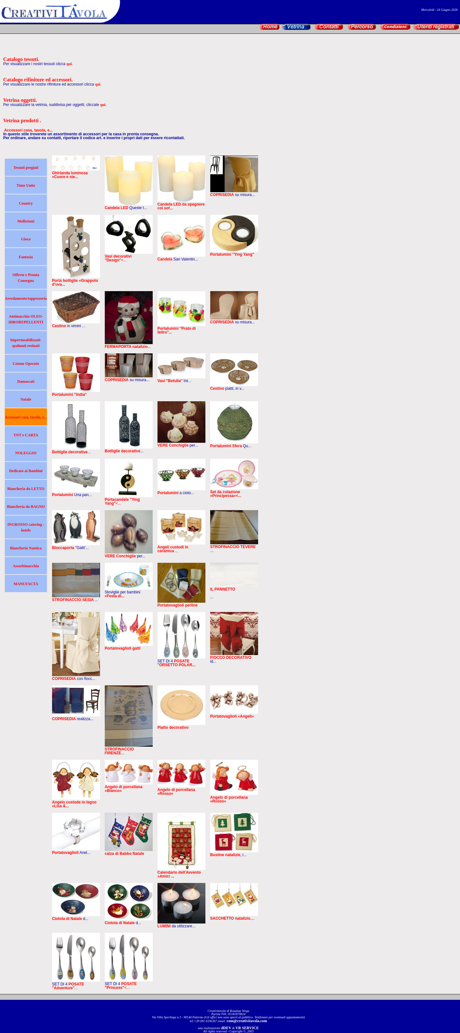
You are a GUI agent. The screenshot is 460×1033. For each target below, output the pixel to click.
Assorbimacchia (26, 566)
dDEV (226, 1028)
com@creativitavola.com (247, 1021)
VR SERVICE (247, 1028)
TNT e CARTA (25, 435)
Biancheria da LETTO (25, 488)
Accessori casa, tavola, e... (26, 417)
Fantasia (26, 257)
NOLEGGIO (26, 453)
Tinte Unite (26, 185)
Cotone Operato (26, 363)
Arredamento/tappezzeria (26, 298)
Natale (25, 399)
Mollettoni (25, 221)
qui (69, 64)
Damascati (25, 381)
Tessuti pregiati (25, 167)
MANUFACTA (25, 584)
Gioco (26, 239)
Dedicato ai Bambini (26, 471)
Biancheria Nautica (26, 548)
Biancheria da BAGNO (26, 506)
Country (26, 203)
